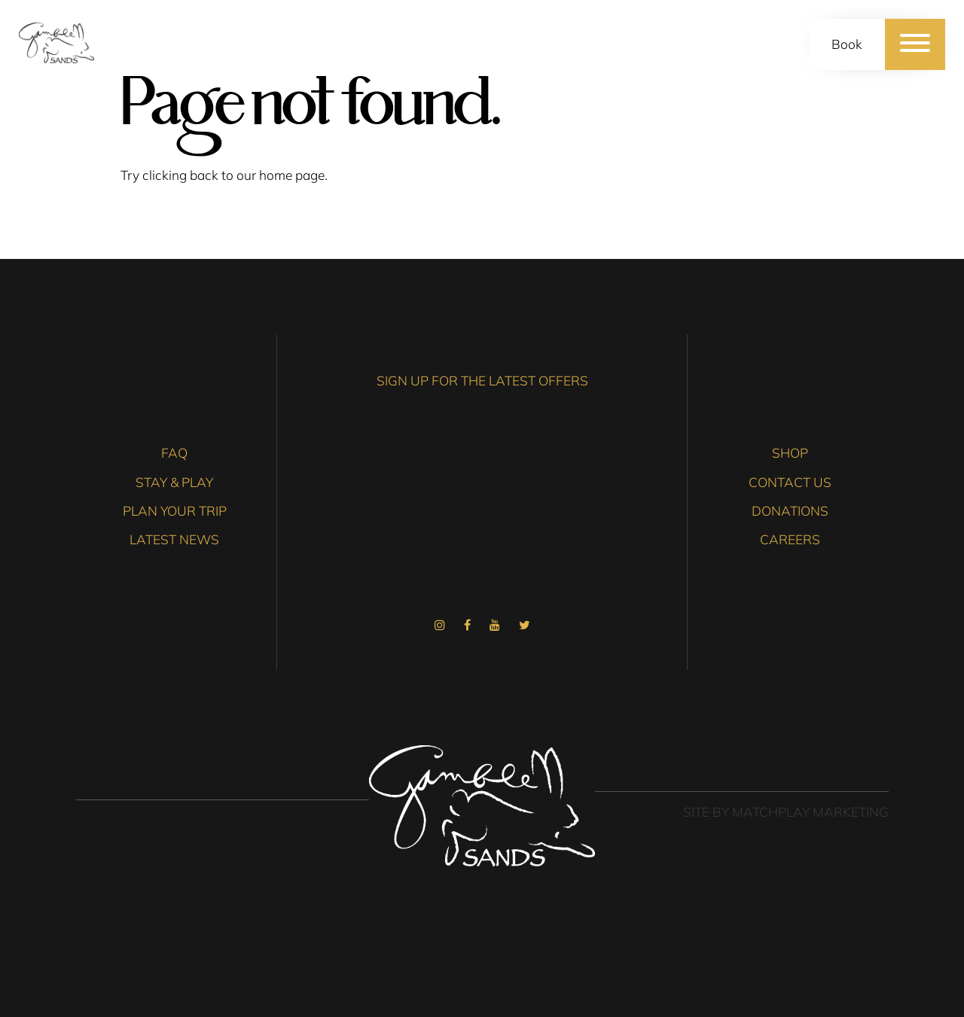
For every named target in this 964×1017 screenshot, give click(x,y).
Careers (790, 539)
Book (846, 44)
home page (292, 175)
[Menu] (915, 44)
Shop (790, 453)
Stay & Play (174, 482)
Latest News (174, 539)
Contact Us (790, 482)
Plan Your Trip (175, 511)
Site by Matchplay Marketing (786, 812)
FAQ (174, 453)
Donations (790, 511)
